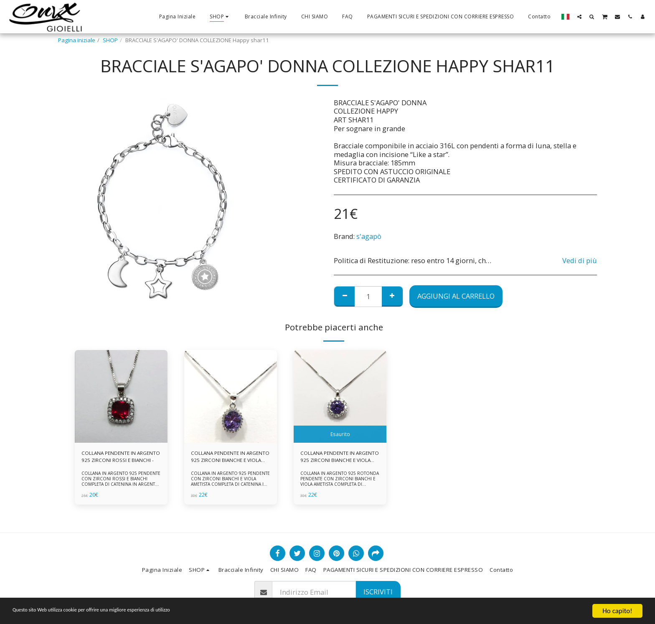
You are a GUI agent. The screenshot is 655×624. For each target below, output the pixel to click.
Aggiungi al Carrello (456, 296)
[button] (579, 16)
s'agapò (368, 236)
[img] (121, 396)
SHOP (110, 40)
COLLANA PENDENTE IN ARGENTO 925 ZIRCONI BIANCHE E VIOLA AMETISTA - (335, 457)
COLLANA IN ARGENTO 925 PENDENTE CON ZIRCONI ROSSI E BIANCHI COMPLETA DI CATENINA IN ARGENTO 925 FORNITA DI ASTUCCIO (120, 483)
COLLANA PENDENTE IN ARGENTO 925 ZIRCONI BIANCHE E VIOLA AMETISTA (225, 457)
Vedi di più (579, 260)
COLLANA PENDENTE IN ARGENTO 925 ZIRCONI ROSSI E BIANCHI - (119, 457)
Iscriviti (378, 591)
